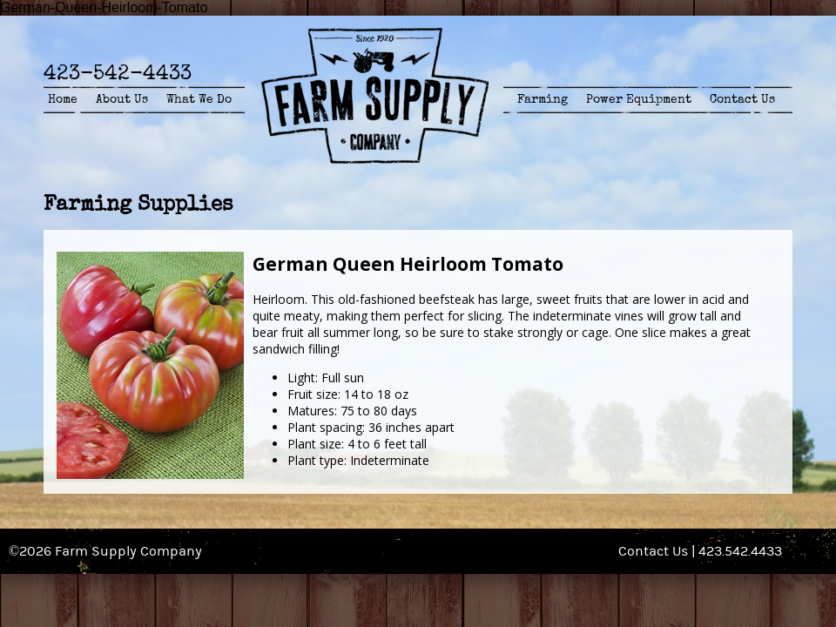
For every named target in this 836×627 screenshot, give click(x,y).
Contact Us (742, 99)
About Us (122, 99)
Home (63, 99)
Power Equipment (638, 99)
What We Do (199, 99)
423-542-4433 (118, 72)
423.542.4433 (740, 551)
